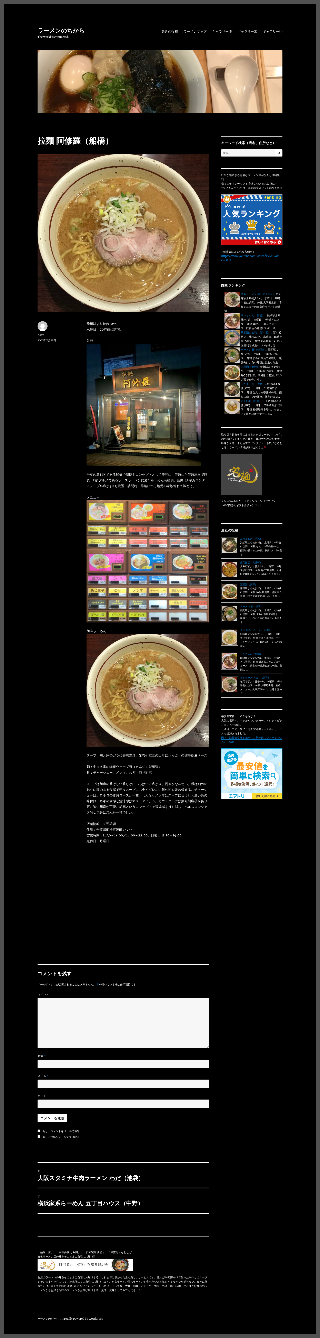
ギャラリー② (247, 31)
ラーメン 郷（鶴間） (251, 606)
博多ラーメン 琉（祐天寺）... (258, 294)
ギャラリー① (272, 31)
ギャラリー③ (222, 31)
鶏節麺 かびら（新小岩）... (256, 332)
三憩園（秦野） (250, 366)
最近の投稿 (170, 31)
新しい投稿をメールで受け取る (61, 1136)
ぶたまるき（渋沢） (251, 538)
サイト (42, 1096)
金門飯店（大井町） (251, 562)
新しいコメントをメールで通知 (61, 1131)
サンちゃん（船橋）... (254, 315)
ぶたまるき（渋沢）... (254, 384)
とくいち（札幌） (251, 401)
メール (43, 1076)
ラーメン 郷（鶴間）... (254, 349)
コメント (43, 994)
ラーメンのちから (61, 30)
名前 (42, 1056)
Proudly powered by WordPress (82, 1318)
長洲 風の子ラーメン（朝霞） (256, 630)
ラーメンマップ (195, 31)
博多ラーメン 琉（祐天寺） (255, 677)
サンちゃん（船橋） (251, 653)
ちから (42, 334)
